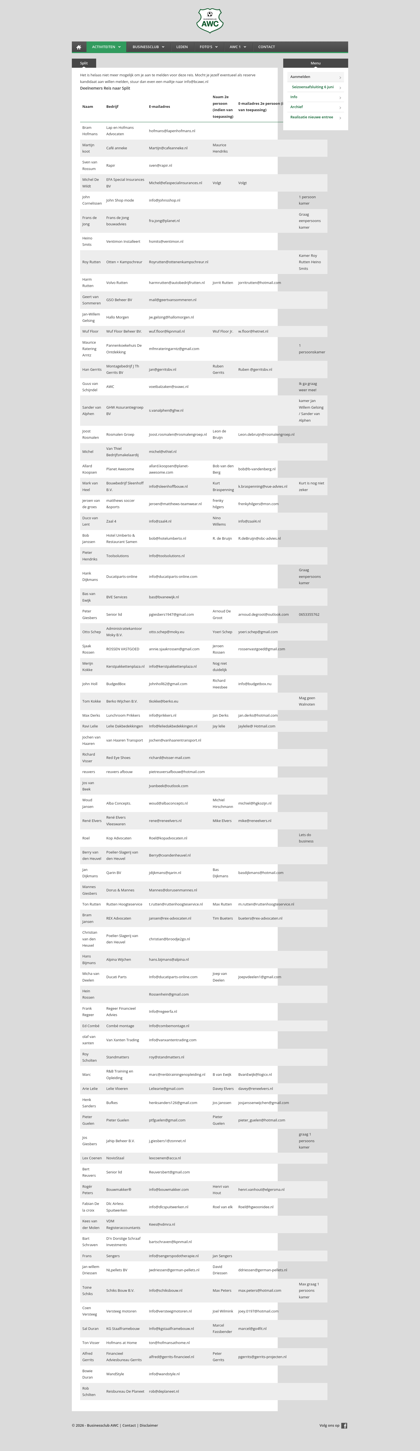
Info (293, 96)
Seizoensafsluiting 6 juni (313, 86)
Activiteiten (103, 47)
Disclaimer (149, 1425)
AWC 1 (235, 47)
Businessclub (145, 47)
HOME (79, 47)
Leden (182, 46)
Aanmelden (300, 76)
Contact (266, 46)
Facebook (344, 1426)
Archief (296, 106)
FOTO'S (206, 47)
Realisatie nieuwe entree (311, 116)
